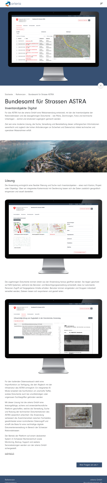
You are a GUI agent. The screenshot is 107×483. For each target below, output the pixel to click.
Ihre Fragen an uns (89, 465)
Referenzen (21, 94)
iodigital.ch (9, 453)
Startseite (9, 94)
